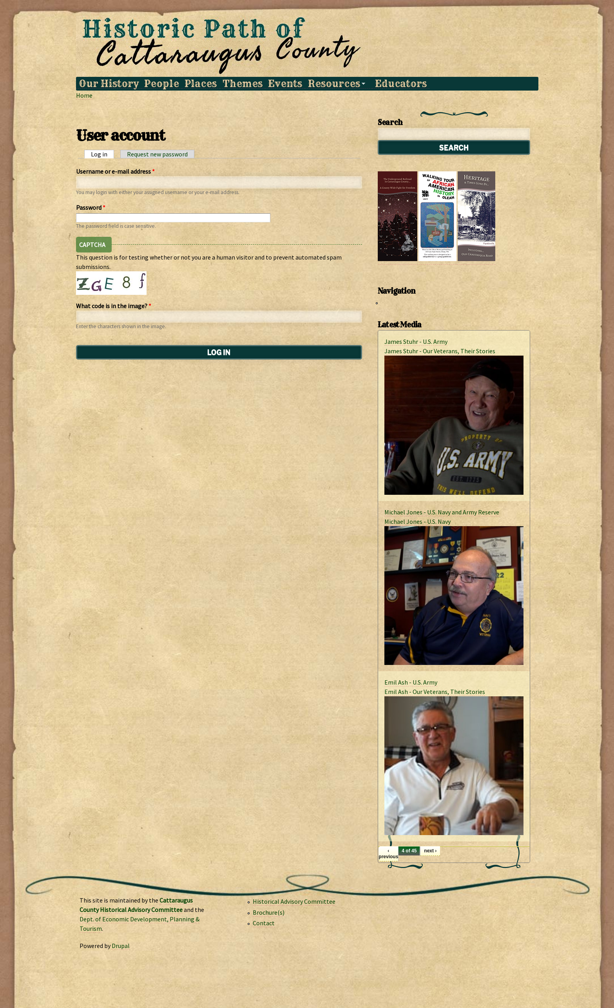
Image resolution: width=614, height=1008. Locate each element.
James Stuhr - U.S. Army (415, 341)
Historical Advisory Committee (294, 901)
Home (84, 95)
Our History (109, 84)
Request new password (157, 154)
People (161, 84)
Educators (401, 84)
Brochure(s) (268, 912)
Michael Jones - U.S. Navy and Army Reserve (441, 512)
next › (430, 851)
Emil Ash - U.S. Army (410, 682)
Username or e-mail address (115, 171)
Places (201, 84)
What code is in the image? (113, 306)
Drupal (121, 946)
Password (90, 207)
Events (285, 84)
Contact (264, 923)
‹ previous (388, 853)
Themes (243, 84)
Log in (102, 154)
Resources (335, 84)
